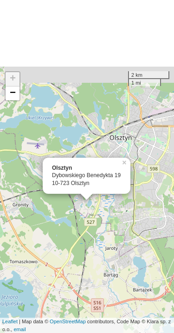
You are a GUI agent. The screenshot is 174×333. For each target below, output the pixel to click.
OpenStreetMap (68, 321)
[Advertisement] (87, 33)
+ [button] (13, 79)
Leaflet (10, 321)
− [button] (13, 93)
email (19, 329)
